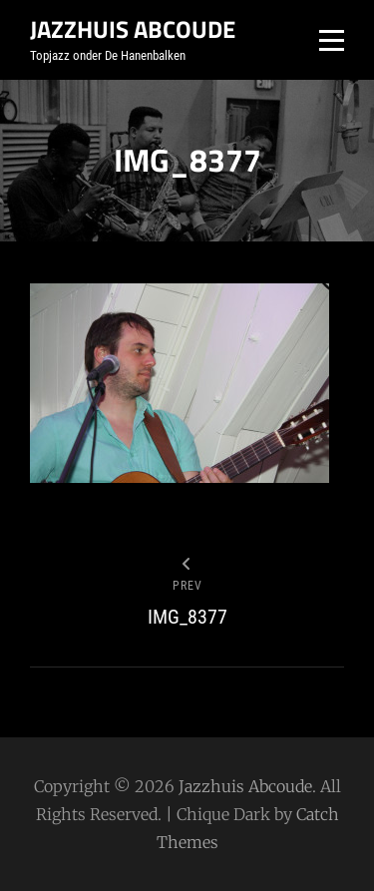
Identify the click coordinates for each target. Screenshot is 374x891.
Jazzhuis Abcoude (132, 29)
